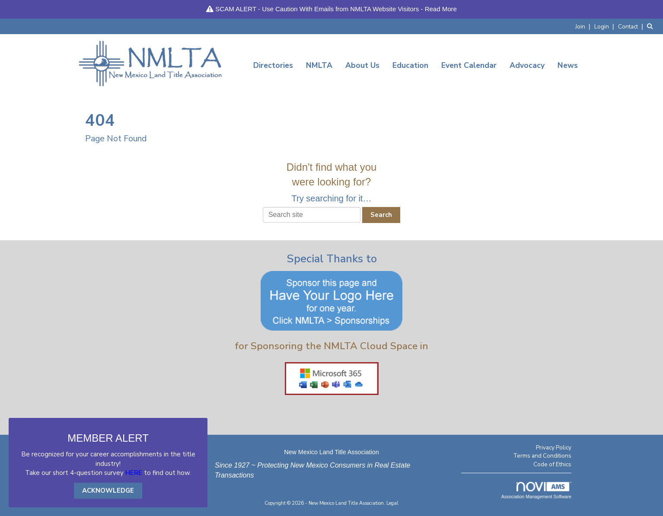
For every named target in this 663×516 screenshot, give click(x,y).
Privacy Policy (553, 447)
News (568, 65)
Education (410, 65)
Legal (392, 503)
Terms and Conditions (542, 456)
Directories (273, 65)
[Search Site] (652, 26)
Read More (441, 9)
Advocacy (527, 65)
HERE (133, 472)
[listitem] (584, 26)
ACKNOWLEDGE (108, 490)
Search (381, 214)
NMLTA (319, 65)
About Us (362, 65)
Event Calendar (469, 65)
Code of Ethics (552, 464)
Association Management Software (536, 490)
